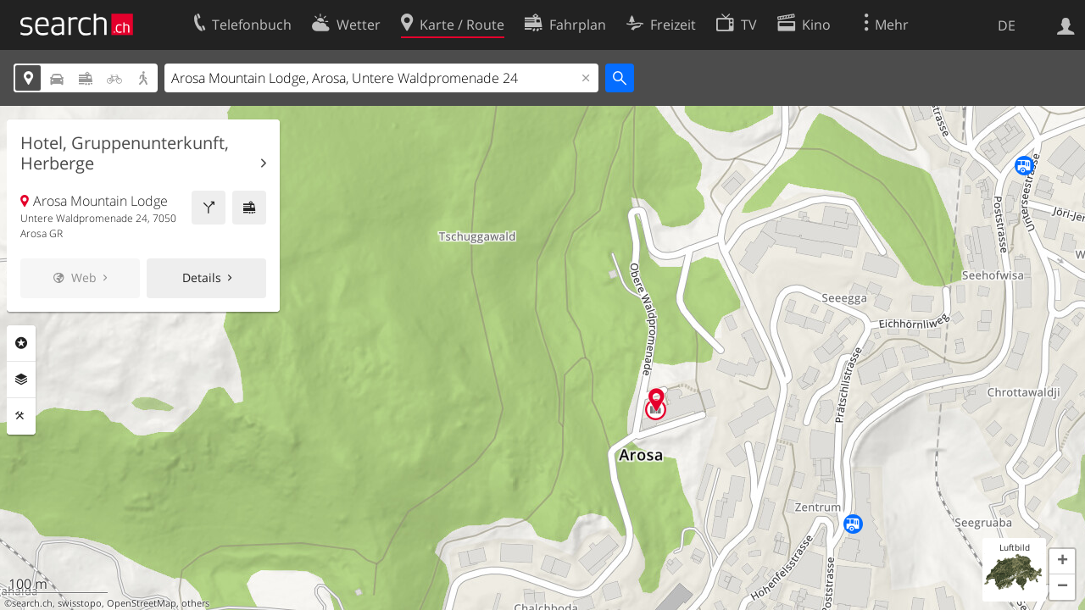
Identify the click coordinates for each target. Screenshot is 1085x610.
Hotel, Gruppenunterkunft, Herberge (124, 153)
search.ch (32, 603)
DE (1006, 25)
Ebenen (21, 379)
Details (201, 277)
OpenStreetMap (141, 603)
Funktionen (21, 416)
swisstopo (80, 603)
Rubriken (21, 343)
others (195, 603)
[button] (1062, 561)
